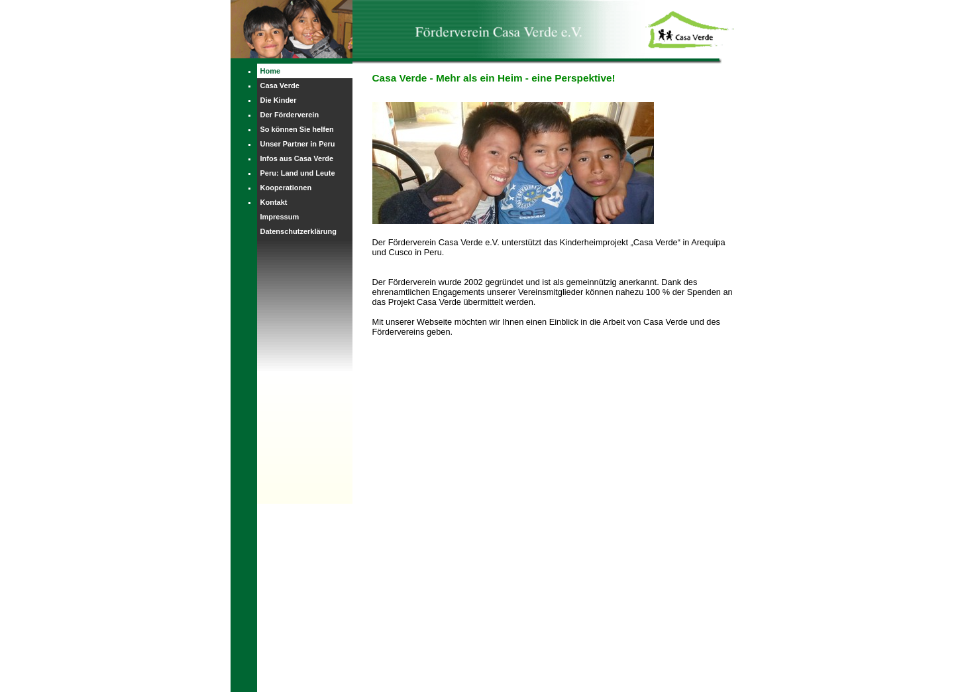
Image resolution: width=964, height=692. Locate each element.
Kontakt (274, 202)
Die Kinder (278, 100)
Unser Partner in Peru (297, 144)
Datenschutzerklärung (298, 231)
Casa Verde (279, 85)
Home (270, 71)
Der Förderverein (289, 115)
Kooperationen (286, 188)
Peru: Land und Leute (297, 173)
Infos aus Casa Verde (297, 158)
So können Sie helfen (297, 129)
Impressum (279, 217)
